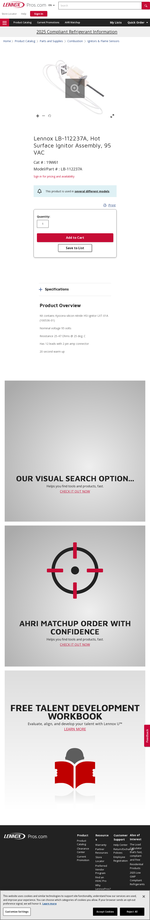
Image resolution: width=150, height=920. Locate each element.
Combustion (75, 41)
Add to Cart (75, 237)
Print (109, 205)
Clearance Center (83, 850)
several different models (92, 191)
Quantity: (43, 216)
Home (7, 41)
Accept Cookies (105, 913)
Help (23, 13)
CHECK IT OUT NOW (75, 491)
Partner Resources (101, 850)
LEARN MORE (75, 729)
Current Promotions (48, 22)
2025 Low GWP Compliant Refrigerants (137, 878)
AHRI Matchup (72, 22)
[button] (146, 5)
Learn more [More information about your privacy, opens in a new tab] (49, 905)
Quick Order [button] (136, 22)
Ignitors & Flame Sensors (103, 41)
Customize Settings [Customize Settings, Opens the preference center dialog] (17, 913)
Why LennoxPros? (102, 886)
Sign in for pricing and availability (54, 176)
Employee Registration (120, 858)
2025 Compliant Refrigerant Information (77, 31)
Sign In (38, 13)
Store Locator (9, 13)
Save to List (75, 248)
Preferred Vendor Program (101, 869)
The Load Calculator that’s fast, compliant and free (136, 852)
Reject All (132, 913)
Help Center (120, 845)
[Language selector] (50, 5)
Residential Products (136, 866)
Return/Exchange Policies (120, 850)
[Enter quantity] (43, 224)
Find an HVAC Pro (100, 879)
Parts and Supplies (51, 41)
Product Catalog (22, 22)
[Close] (143, 898)
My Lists (116, 22)
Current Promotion (83, 858)
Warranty (100, 845)
